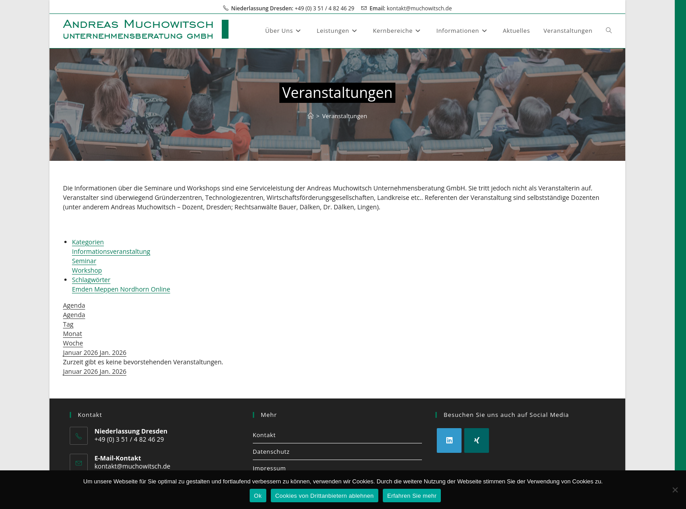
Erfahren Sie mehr (412, 495)
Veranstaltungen (344, 116)
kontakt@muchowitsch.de (419, 8)
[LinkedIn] (449, 440)
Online (160, 289)
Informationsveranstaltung (111, 251)
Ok (258, 495)
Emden (83, 289)
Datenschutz (271, 451)
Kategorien (88, 242)
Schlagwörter (91, 279)
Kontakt (264, 435)
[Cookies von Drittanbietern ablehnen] (674, 489)
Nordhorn (135, 289)
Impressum (269, 468)
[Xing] (476, 440)
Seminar (84, 261)
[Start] (311, 116)
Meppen (107, 289)
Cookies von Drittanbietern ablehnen (324, 495)
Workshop (87, 270)
